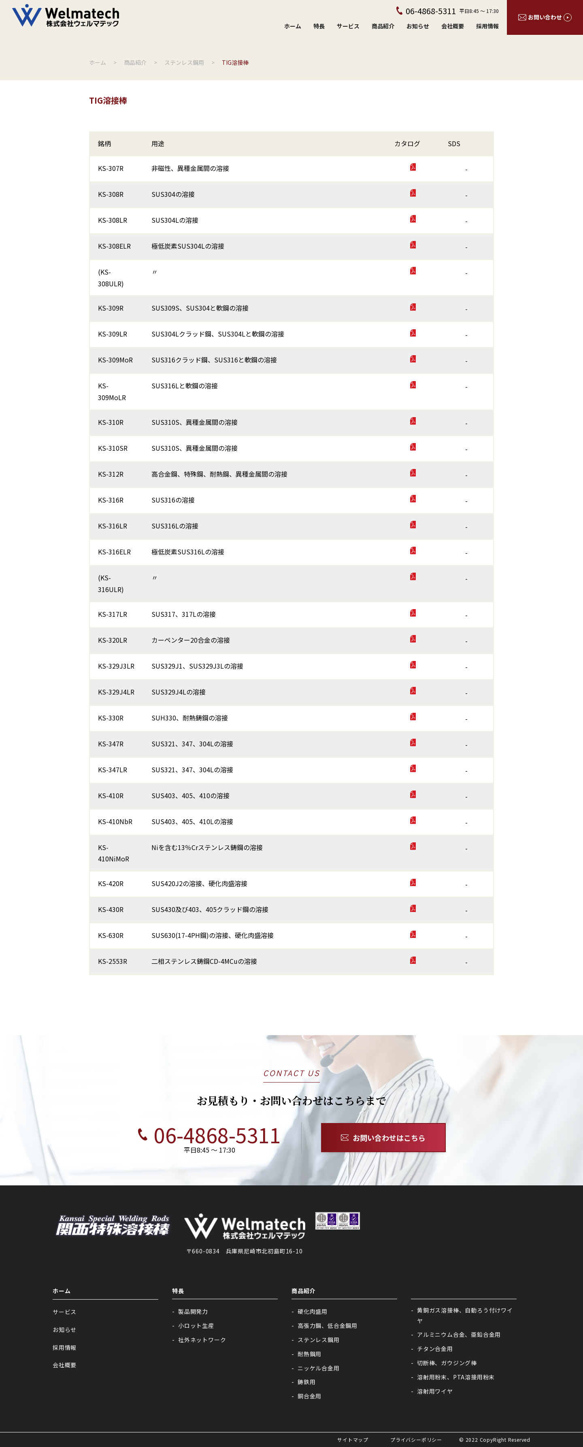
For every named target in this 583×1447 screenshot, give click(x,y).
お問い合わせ (545, 17)
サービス (348, 26)
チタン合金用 (435, 1349)
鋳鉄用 (306, 1382)
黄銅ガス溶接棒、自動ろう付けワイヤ (465, 1315)
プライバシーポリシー (416, 1439)
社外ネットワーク (202, 1340)
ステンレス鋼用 (319, 1340)
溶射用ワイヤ (435, 1391)
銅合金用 (309, 1396)
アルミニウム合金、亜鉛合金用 (459, 1334)
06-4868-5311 (200, 1134)
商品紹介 (383, 26)
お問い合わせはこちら (383, 1137)
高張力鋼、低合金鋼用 (327, 1325)
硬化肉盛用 (313, 1311)
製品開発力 (193, 1311)
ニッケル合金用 (319, 1368)
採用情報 (487, 26)
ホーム (292, 26)
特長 (319, 26)
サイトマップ (352, 1439)
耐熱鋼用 (309, 1354)
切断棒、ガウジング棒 (447, 1363)
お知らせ (417, 26)
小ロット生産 (196, 1325)
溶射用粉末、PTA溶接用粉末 (456, 1377)
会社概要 (452, 26)
